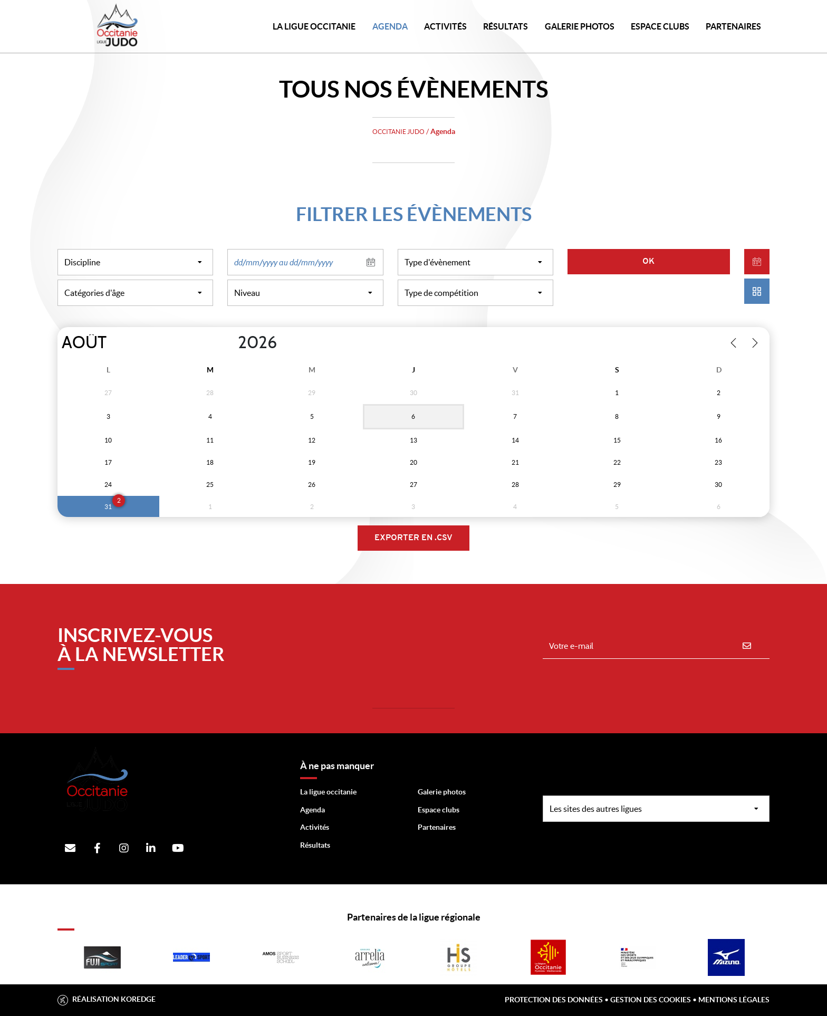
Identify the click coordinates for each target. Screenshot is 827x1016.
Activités (445, 26)
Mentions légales (734, 999)
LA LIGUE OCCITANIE (314, 26)
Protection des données (554, 999)
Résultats (505, 26)
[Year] (229, 342)
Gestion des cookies (650, 999)
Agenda (390, 26)
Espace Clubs (660, 26)
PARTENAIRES (733, 26)
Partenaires (437, 827)
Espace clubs (438, 810)
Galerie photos (579, 26)
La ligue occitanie (328, 792)
